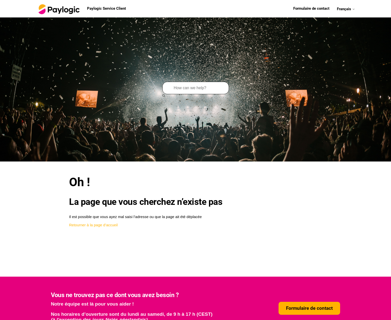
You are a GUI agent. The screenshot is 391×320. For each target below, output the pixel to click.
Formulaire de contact (311, 8)
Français (346, 8)
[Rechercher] (195, 88)
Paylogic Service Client (81, 8)
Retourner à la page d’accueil (93, 225)
